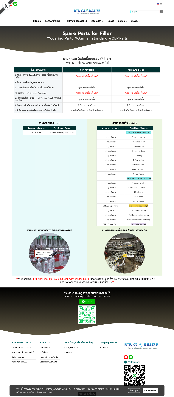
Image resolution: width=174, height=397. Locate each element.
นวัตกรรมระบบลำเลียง (48, 362)
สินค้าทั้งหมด (45, 347)
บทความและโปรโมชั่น (19, 362)
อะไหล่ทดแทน (45, 352)
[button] (160, 3)
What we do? (105, 347)
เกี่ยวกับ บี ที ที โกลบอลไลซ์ (21, 347)
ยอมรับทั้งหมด (150, 390)
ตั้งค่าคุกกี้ (134, 390)
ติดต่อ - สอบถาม (18, 357)
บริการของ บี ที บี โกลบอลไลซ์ (23, 352)
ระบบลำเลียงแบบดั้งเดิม (49, 357)
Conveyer (68, 352)
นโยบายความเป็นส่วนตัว (29, 392)
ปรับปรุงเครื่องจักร (71, 347)
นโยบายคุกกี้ (47, 392)
